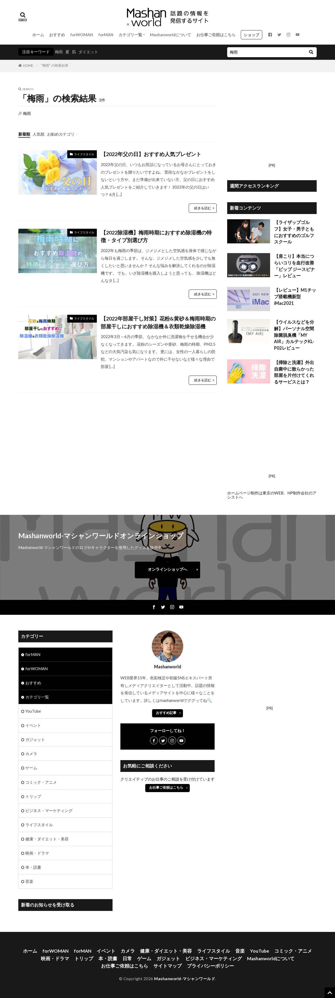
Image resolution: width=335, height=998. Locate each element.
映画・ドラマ (37, 853)
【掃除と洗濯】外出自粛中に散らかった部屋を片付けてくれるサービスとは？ (294, 372)
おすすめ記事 (166, 713)
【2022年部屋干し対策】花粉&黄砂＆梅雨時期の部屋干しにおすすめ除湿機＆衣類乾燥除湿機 (158, 322)
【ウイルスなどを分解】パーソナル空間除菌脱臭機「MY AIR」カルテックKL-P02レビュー (294, 335)
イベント (33, 725)
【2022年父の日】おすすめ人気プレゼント (151, 154)
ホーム (38, 34)
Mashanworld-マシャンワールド (184, 978)
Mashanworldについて (170, 34)
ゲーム (31, 767)
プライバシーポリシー (210, 966)
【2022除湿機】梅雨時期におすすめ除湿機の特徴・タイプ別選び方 (156, 236)
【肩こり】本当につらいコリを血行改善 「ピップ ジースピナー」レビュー (294, 266)
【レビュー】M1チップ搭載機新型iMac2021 (295, 296)
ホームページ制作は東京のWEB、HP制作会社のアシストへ (271, 494)
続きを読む (202, 208)
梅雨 (59, 51)
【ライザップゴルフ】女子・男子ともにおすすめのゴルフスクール (294, 232)
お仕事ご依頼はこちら (216, 34)
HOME (28, 65)
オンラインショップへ (167, 569)
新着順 (24, 134)
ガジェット (35, 739)
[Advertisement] (272, 124)
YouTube (33, 711)
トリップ (33, 796)
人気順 (38, 134)
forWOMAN (81, 34)
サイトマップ (167, 966)
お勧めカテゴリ (61, 134)
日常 (127, 958)
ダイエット (88, 51)
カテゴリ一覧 (130, 34)
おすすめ (57, 34)
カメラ (31, 753)
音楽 (29, 881)
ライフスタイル (84, 154)
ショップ (251, 34)
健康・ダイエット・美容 (47, 838)
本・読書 (33, 867)
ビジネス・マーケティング (48, 810)
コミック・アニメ (41, 782)
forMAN (105, 34)
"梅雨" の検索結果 (54, 65)
